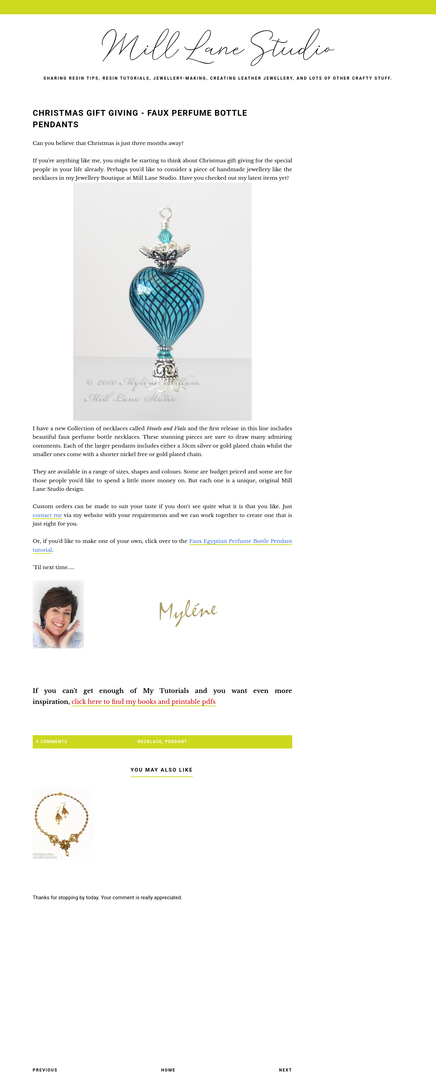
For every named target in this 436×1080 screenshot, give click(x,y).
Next (285, 1070)
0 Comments (51, 741)
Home (168, 1070)
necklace (150, 741)
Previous (45, 1070)
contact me (47, 515)
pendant (176, 741)
